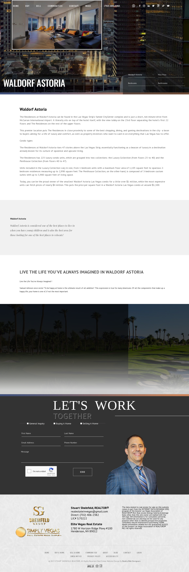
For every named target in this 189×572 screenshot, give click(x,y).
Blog (116, 553)
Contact (74, 6)
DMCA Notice (76, 556)
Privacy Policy (94, 556)
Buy (27, 6)
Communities (55, 6)
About (105, 553)
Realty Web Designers (131, 561)
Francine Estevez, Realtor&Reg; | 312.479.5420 (112, 6)
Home (16, 6)
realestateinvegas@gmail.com (89, 511)
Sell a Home (75, 553)
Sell (38, 6)
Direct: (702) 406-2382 (85, 515)
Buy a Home (59, 553)
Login (139, 553)
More (88, 6)
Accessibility (112, 556)
